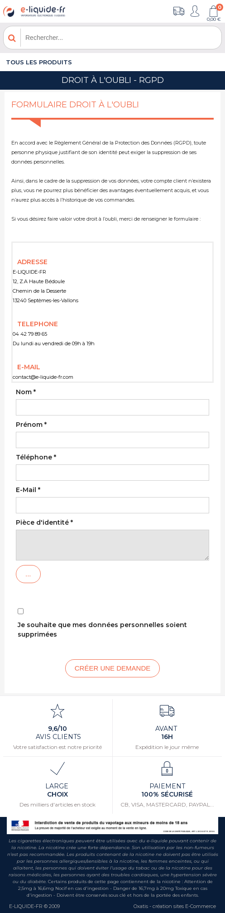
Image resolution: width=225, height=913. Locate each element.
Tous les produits (39, 62)
